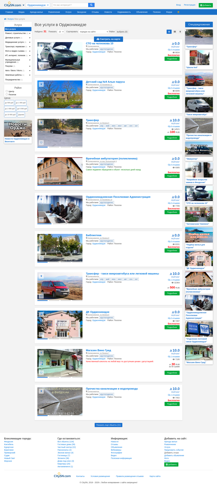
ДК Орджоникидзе (97, 311)
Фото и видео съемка (16, 51)
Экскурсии (81, 12)
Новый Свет (9, 458)
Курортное (9, 447)
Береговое (9, 450)
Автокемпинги (65, 466)
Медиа (21, 12)
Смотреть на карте (108, 39)
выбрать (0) (122, 32)
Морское (8, 461)
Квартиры (64, 464)
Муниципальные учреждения (12, 61)
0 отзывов (174, 50)
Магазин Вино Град (98, 350)
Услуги (68, 12)
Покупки (10, 66)
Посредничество (14, 80)
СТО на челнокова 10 (99, 43)
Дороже (21, 115)
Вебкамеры (116, 450)
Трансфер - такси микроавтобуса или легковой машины (122, 273)
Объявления (142, 12)
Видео (114, 455)
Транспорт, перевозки (16, 46)
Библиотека (93, 235)
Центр (10, 91)
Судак (7, 455)
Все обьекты (66, 442)
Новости (108, 12)
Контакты (80, 476)
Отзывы (95, 12)
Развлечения (54, 12)
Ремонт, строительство (16, 33)
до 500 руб (9, 103)
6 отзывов (174, 126)
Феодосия (8, 442)
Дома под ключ (66, 461)
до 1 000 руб (21, 103)
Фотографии (116, 453)
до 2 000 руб (10, 109)
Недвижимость (124, 12)
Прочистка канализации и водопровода (112, 388)
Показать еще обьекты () (108, 425)
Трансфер (92, 120)
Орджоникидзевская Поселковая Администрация (118, 196)
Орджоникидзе (98, 52)
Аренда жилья (36, 12)
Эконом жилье (65, 453)
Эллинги (63, 458)
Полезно (157, 12)
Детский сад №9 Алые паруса (105, 81)
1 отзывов (174, 280)
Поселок (11, 94)
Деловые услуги (13, 38)
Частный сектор (67, 447)
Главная (9, 12)
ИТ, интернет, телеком (16, 55)
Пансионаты (65, 450)
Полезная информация (121, 458)
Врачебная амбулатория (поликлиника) (111, 158)
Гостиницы (64, 455)
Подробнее (172, 59)
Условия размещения (100, 476)
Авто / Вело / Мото (14, 70)
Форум (169, 12)
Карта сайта (155, 476)
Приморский (9, 453)
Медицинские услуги (15, 42)
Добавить (205, 5)
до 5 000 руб (22, 109)
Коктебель (8, 444)
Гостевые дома (66, 444)
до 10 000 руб (10, 115)
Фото (166, 458)
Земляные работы (14, 75)
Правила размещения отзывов (130, 476)
